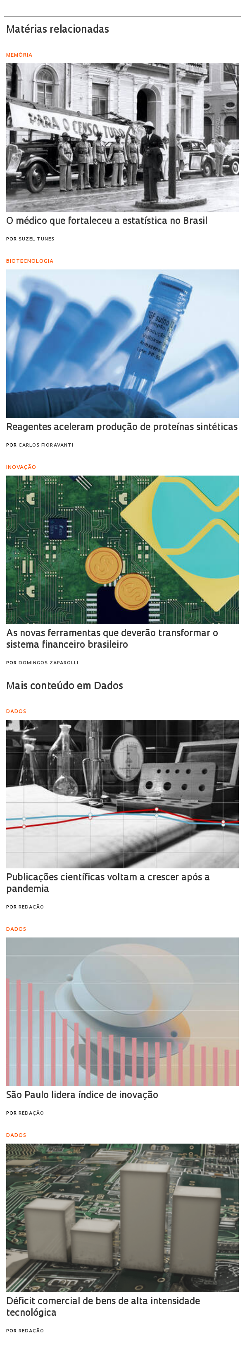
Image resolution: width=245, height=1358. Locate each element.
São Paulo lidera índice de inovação (82, 1096)
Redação (31, 907)
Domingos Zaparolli (48, 663)
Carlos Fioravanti (46, 445)
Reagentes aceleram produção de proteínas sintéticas (122, 428)
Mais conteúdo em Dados (64, 687)
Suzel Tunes (37, 239)
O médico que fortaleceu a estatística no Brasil (106, 221)
